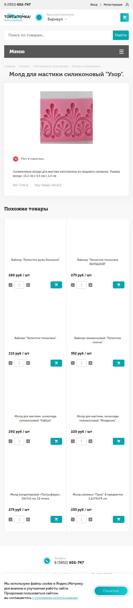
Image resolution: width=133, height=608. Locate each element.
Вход (94, 5)
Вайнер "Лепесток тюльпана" (35, 338)
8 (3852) (17, 5)
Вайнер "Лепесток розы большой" (35, 260)
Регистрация (113, 5)
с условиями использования (55, 598)
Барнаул (55, 19)
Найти (121, 35)
